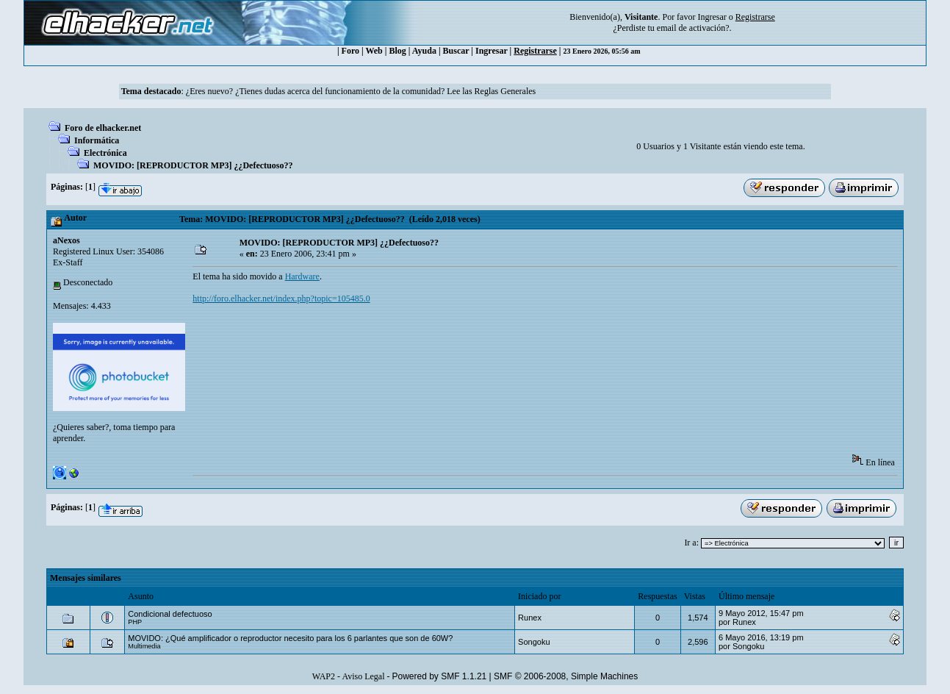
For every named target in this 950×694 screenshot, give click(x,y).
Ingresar (711, 17)
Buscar (456, 51)
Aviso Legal (363, 676)
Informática (96, 140)
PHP (135, 622)
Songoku (534, 641)
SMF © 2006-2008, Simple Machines (566, 676)
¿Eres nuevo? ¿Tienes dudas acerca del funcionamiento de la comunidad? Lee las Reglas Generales (361, 91)
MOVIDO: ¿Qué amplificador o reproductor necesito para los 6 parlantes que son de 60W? (290, 638)
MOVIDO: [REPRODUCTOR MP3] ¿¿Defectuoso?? (192, 165)
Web (373, 51)
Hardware (302, 276)
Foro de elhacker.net (103, 128)
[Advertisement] (459, 359)
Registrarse (535, 51)
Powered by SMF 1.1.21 (439, 676)
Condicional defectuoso (170, 613)
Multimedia (144, 646)
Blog (397, 51)
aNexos (66, 240)
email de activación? (693, 28)
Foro (350, 51)
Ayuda (424, 51)
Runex (529, 617)
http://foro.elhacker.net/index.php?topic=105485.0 (281, 298)
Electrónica (105, 153)
